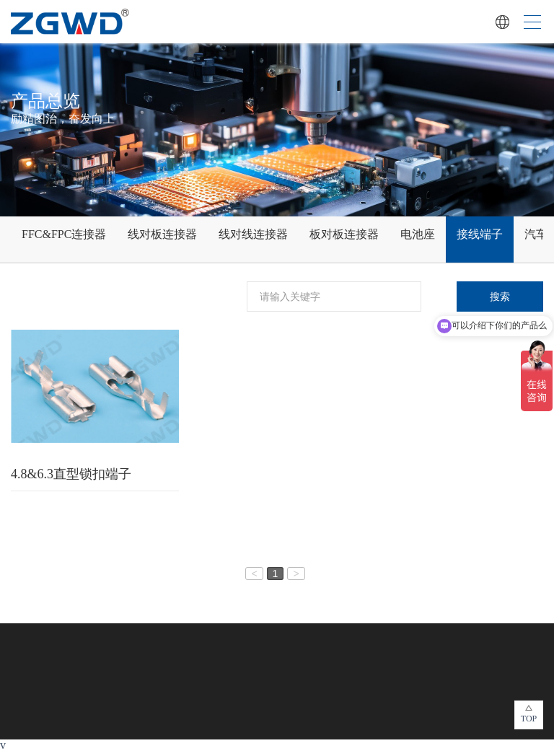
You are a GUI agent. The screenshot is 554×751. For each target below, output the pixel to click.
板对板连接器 (344, 234)
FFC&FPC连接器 (64, 234)
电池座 (417, 234)
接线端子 (480, 234)
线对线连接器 (253, 234)
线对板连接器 (162, 234)
